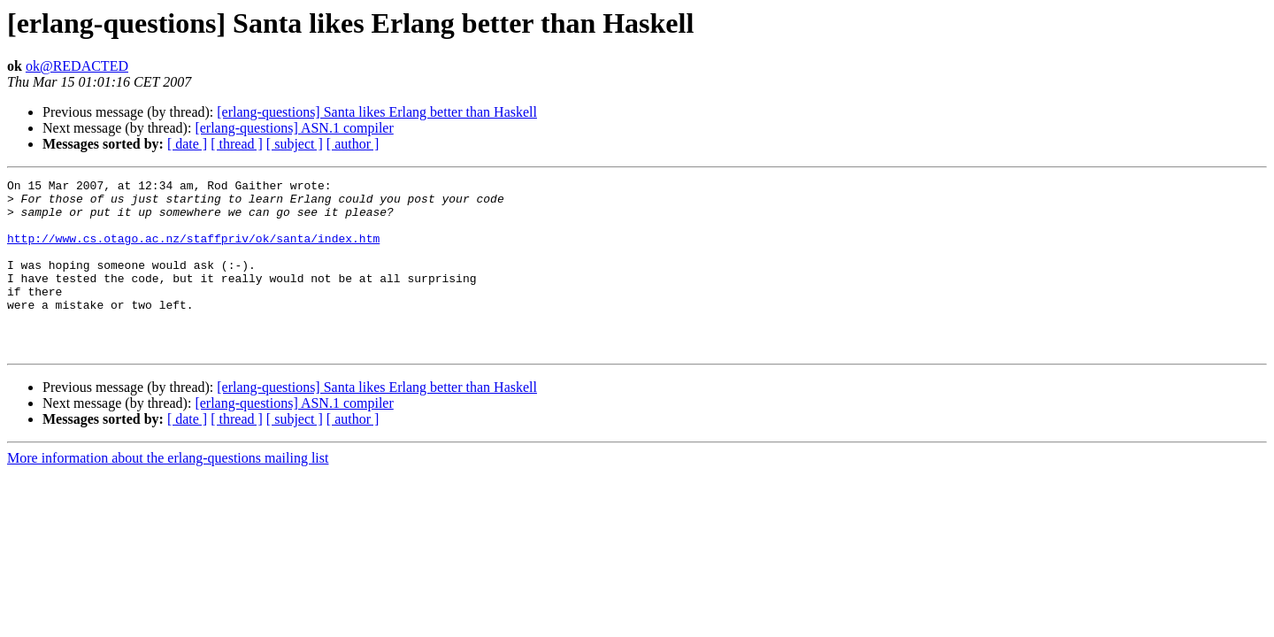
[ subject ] (294, 143)
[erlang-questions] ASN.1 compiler (294, 127)
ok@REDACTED (77, 65)
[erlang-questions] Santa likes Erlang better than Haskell (377, 111)
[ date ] (187, 143)
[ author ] (353, 143)
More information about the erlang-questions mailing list (167, 492)
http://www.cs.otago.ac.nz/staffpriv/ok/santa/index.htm (193, 251)
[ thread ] (237, 143)
